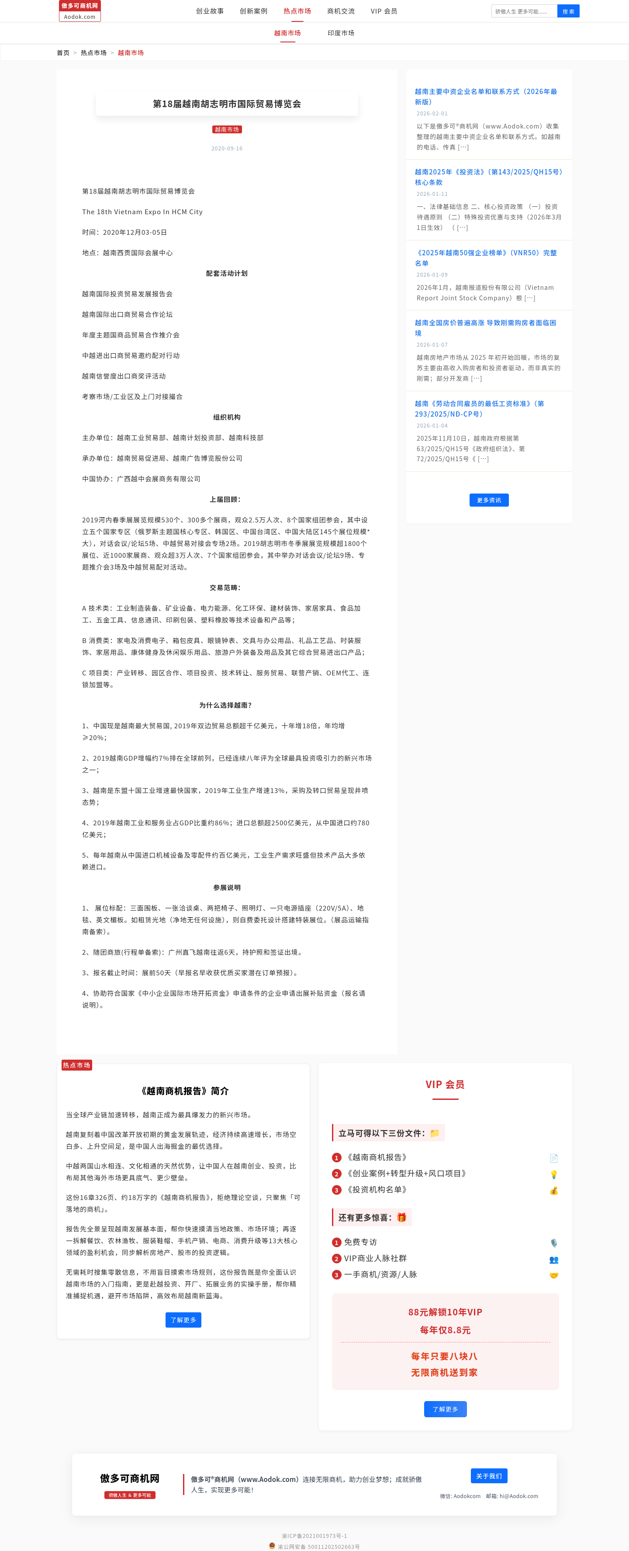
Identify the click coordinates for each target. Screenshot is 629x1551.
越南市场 (287, 32)
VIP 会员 (384, 10)
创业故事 (210, 10)
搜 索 (568, 11)
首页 (63, 52)
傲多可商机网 (130, 1476)
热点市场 (297, 10)
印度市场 (342, 32)
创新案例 (254, 10)
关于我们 (489, 1474)
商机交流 (341, 10)
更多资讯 (489, 500)
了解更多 (183, 1320)
